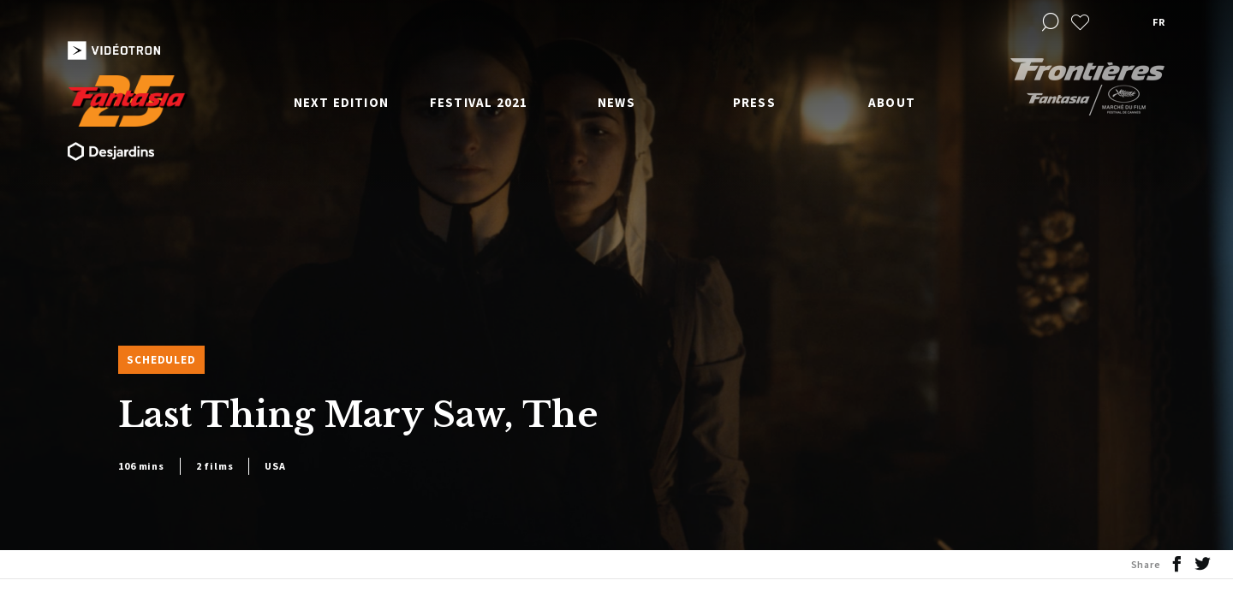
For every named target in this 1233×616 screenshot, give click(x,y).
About (891, 102)
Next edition (341, 102)
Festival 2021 (479, 102)
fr (1158, 21)
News (616, 102)
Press (754, 102)
